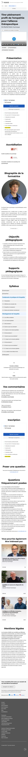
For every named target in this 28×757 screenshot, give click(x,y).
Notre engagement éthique (7, 718)
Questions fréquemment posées (8, 728)
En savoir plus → (14, 228)
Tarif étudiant (4, 721)
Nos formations (4, 705)
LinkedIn (11, 695)
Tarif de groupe (7, 102)
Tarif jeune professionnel (6, 723)
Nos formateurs (4, 707)
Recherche (3, 736)
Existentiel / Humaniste (8, 50)
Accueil (2, 702)
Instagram (22, 695)
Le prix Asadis (4, 731)
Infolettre (3, 734)
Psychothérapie (12, 47)
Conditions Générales (5, 733)
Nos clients (3, 708)
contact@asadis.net (14, 472)
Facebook (16, 695)
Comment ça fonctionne (6, 716)
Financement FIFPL (5, 724)
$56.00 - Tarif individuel (9, 100)
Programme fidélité (5, 720)
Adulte (4, 47)
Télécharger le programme (14, 109)
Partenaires (3, 715)
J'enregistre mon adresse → (8, 686)
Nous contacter (4, 737)
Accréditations (4, 711)
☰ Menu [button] (14, 8)
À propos (3, 703)
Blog (2, 710)
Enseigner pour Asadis (6, 729)
